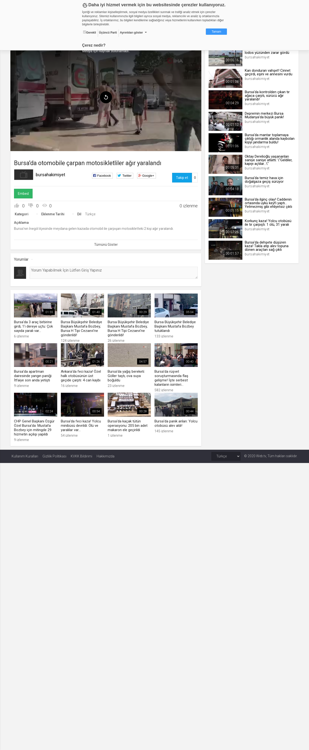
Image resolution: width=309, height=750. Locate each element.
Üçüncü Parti (108, 32)
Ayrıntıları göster (131, 32)
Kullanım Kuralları (25, 455)
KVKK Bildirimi (81, 455)
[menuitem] (22, 130)
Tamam (216, 31)
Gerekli (89, 32)
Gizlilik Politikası (54, 455)
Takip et (182, 177)
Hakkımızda (105, 455)
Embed (24, 193)
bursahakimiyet (51, 173)
